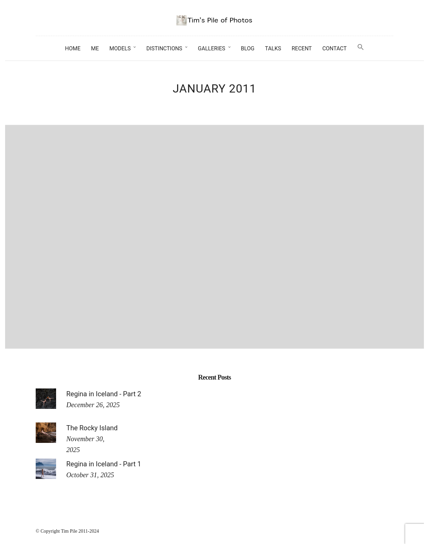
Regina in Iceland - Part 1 (103, 464)
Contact (334, 48)
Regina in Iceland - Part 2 (103, 394)
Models (120, 48)
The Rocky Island (92, 428)
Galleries (211, 48)
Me (95, 48)
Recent (302, 48)
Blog (248, 48)
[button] (360, 47)
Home (72, 48)
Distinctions (164, 48)
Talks (273, 48)
